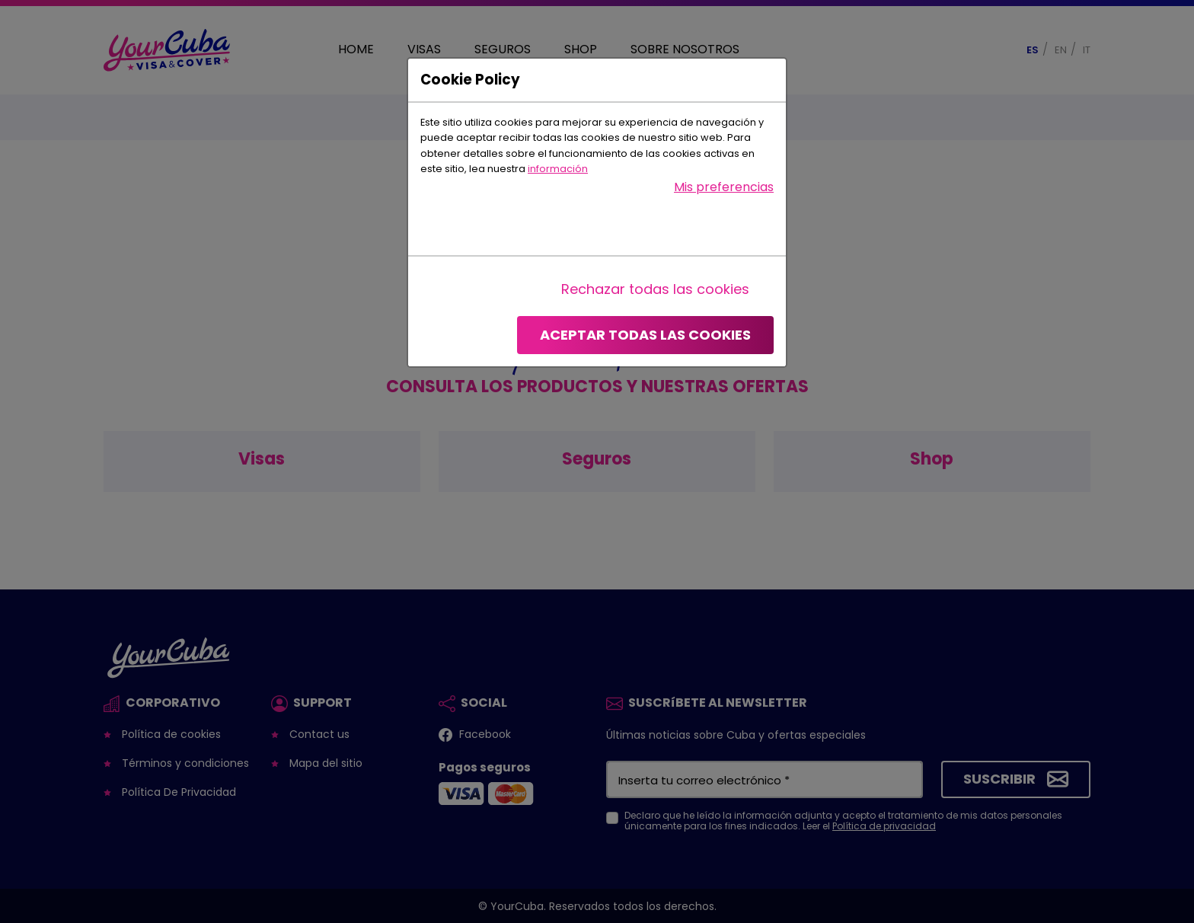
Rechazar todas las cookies (655, 289)
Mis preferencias (724, 187)
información (558, 168)
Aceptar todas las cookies (645, 334)
